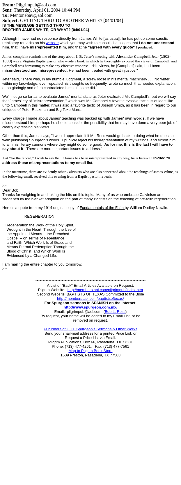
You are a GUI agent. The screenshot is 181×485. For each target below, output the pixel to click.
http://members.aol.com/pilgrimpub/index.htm (105, 290)
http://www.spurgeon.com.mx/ (90, 307)
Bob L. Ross (115, 311)
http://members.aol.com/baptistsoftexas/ (90, 298)
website (52, 43)
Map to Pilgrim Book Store (90, 351)
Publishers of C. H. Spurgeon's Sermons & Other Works (90, 329)
